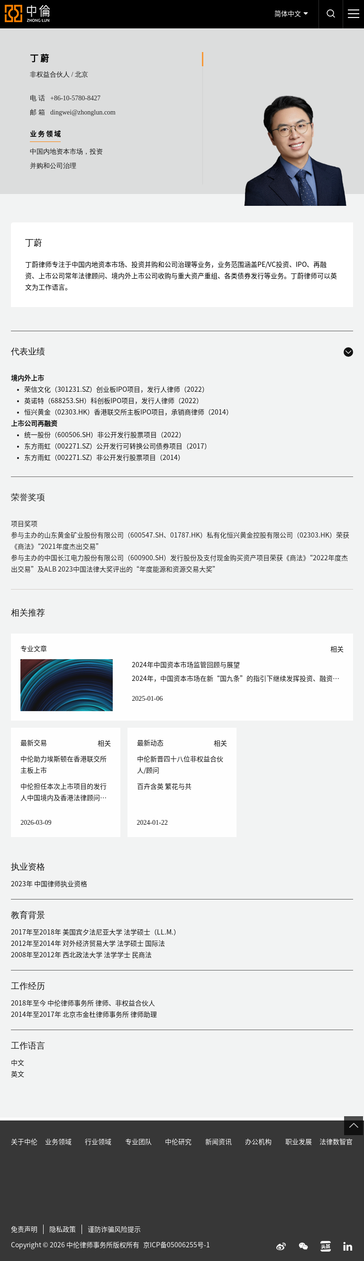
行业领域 (98, 1164)
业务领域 (58, 1164)
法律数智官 (336, 1164)
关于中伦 (24, 1164)
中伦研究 (178, 1164)
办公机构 (258, 1164)
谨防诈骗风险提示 (114, 1251)
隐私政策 (62, 1251)
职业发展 (298, 1164)
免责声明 (24, 1251)
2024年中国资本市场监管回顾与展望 (186, 664)
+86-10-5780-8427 (75, 98)
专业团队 (138, 1164)
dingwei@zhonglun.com (83, 112)
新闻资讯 (218, 1164)
